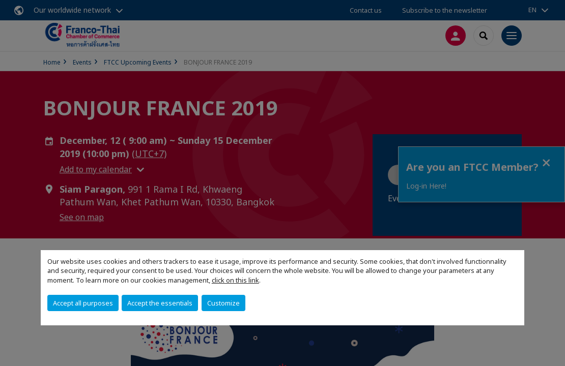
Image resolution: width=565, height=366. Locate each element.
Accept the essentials (159, 303)
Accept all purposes (83, 303)
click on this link (235, 280)
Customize (223, 303)
